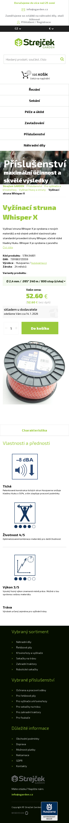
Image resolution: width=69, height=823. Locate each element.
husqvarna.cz (39, 262)
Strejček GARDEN (13, 186)
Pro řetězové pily (26, 695)
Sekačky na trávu (26, 658)
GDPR (19, 760)
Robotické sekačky (27, 669)
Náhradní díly (23, 641)
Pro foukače (23, 717)
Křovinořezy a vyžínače (29, 652)
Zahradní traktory (26, 663)
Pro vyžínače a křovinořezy (31, 701)
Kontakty (21, 766)
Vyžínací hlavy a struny (32, 189)
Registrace (44, 22)
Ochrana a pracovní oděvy (31, 690)
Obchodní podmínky (27, 738)
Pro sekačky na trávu (28, 706)
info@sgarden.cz (22, 794)
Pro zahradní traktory (28, 712)
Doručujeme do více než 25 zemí (34, 2)
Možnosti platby (25, 749)
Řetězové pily (24, 647)
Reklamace (22, 755)
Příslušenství (34, 186)
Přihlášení (28, 22)
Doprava (21, 744)
